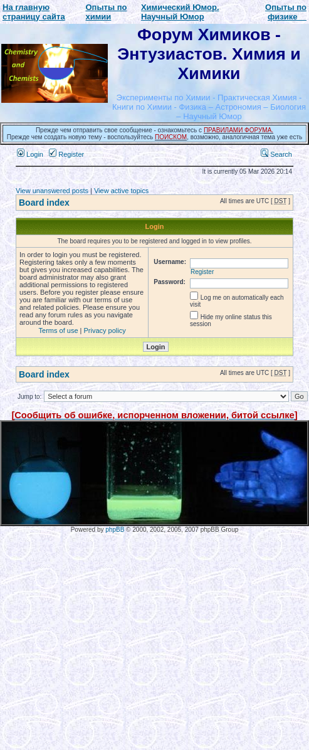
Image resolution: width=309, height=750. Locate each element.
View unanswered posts (52, 190)
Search (276, 154)
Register (66, 154)
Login (30, 154)
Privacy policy (105, 330)
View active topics (121, 190)
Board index (44, 203)
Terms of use (58, 330)
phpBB (114, 529)
